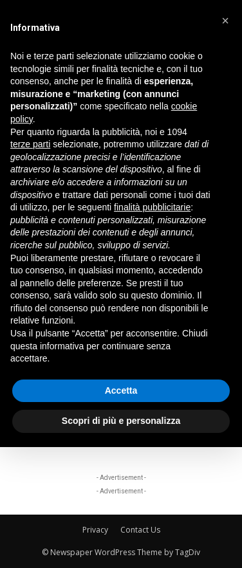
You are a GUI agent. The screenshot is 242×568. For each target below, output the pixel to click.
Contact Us (140, 529)
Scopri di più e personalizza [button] (121, 421)
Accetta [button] (121, 390)
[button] (225, 20)
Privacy (95, 529)
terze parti (30, 144)
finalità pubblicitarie (152, 207)
